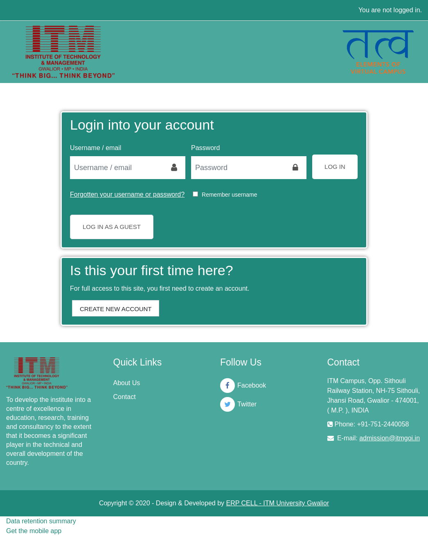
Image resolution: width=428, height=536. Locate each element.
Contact (124, 396)
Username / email (95, 147)
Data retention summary (41, 521)
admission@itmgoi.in (389, 438)
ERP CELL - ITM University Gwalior (277, 503)
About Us (126, 382)
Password (205, 147)
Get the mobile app (33, 530)
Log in (334, 166)
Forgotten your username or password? (127, 194)
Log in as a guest (112, 226)
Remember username (229, 194)
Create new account (115, 308)
